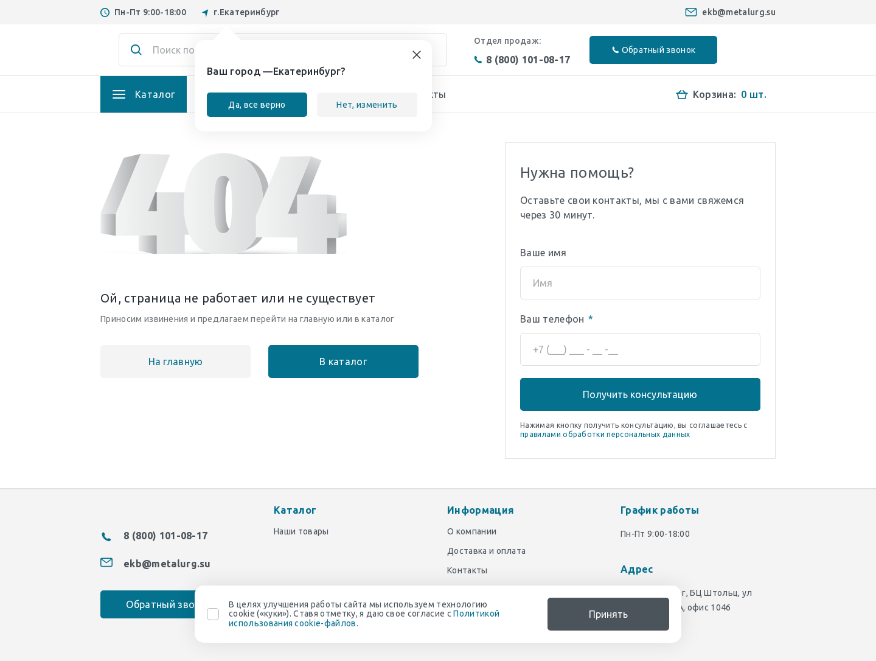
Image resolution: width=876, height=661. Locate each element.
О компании (471, 531)
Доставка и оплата (486, 551)
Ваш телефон (556, 318)
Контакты (467, 570)
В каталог (323, 361)
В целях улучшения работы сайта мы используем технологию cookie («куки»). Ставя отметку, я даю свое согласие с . (364, 614)
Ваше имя (543, 252)
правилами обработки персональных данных (605, 434)
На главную (168, 361)
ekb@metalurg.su (739, 12)
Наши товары (301, 531)
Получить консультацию (640, 394)
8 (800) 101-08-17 (522, 59)
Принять (608, 614)
